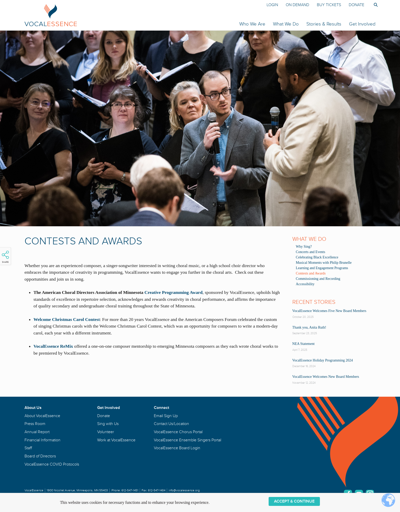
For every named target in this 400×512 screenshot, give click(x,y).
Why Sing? (304, 246)
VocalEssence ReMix (53, 346)
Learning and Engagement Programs (322, 268)
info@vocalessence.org (184, 490)
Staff (28, 448)
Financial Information (42, 440)
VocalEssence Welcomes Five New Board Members (329, 311)
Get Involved (362, 24)
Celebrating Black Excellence (317, 257)
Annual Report (36, 431)
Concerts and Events (310, 252)
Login (272, 4)
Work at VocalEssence (116, 440)
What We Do (286, 24)
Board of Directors (40, 456)
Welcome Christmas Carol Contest (66, 319)
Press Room (34, 423)
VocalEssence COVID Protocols (51, 464)
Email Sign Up (166, 415)
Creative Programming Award (173, 292)
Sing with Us (108, 423)
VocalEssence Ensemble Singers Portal (187, 440)
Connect (161, 407)
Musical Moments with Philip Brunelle (324, 263)
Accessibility (305, 284)
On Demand (297, 4)
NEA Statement (303, 344)
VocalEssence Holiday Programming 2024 (322, 360)
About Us (33, 407)
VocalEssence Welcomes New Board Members (325, 377)
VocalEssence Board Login (177, 448)
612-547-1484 (156, 490)
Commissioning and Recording (318, 279)
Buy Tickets (329, 4)
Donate (356, 4)
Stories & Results (323, 24)
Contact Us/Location (171, 423)
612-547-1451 (129, 490)
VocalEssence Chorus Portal (178, 431)
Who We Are (252, 24)
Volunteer (105, 431)
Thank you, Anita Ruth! (309, 327)
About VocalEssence (42, 415)
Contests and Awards (311, 273)
